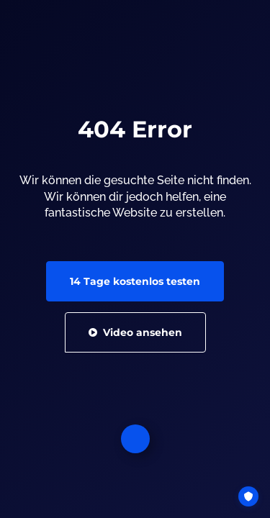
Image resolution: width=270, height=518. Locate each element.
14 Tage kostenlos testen (135, 281)
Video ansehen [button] (135, 332)
